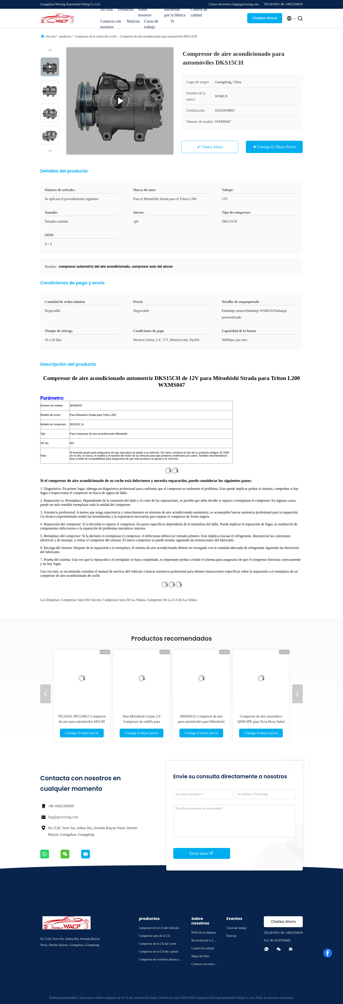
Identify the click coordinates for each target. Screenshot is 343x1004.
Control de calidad (199, 12)
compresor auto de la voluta (123, 600)
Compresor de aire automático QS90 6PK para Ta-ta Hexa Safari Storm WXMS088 (261, 721)
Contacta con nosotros (110, 24)
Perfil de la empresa (203, 932)
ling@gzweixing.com (63, 817)
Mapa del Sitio (200, 956)
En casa (51, 36)
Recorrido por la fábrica (174, 12)
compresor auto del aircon (81, 600)
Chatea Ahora (264, 18)
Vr (172, 21)
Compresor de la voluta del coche (95, 36)
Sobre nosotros (144, 12)
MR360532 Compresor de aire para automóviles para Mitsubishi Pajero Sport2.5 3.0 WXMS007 (201, 721)
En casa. (107, 9)
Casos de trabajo (151, 24)
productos (65, 36)
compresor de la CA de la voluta (172, 600)
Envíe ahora (202, 853)
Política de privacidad (62, 997)
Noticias (133, 21)
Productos (126, 9)
